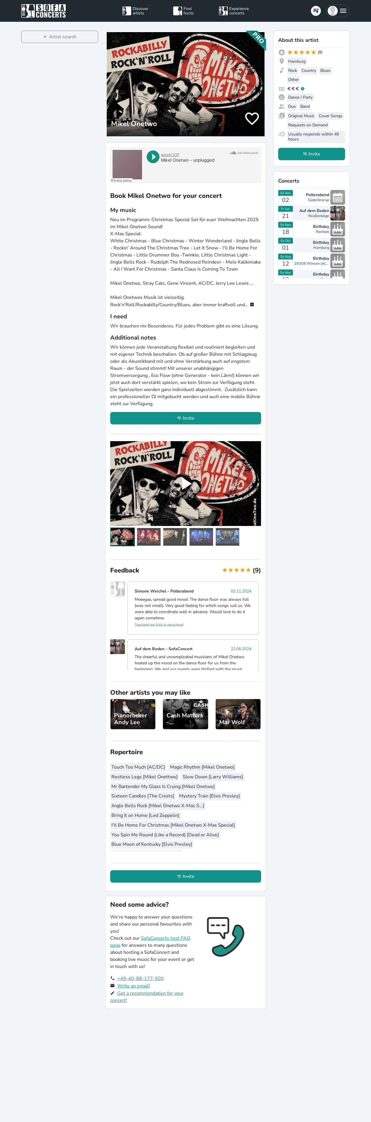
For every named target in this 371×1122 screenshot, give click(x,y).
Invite (188, 418)
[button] (337, 10)
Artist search (62, 37)
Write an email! (133, 986)
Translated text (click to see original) (159, 625)
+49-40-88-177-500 (140, 978)
